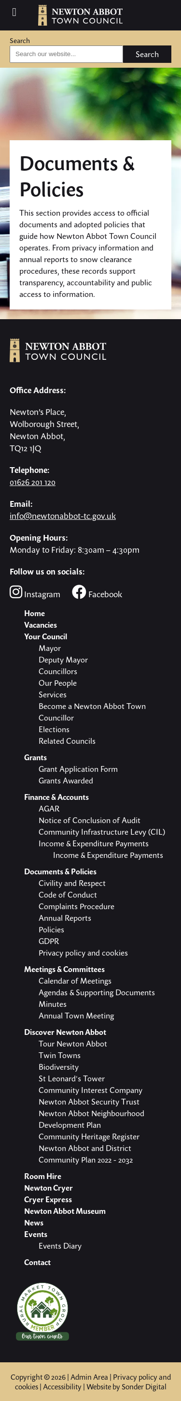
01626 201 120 (33, 481)
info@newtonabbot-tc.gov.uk (63, 515)
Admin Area (89, 1377)
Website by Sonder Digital (126, 1386)
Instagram (35, 592)
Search (20, 40)
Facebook (97, 592)
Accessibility (62, 1386)
